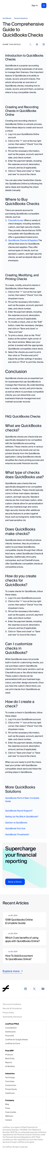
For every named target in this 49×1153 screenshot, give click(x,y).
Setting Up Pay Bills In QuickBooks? (21, 816)
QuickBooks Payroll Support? (18, 810)
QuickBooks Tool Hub (15, 828)
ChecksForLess (15, 220)
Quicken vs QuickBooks (16, 822)
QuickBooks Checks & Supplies (23, 240)
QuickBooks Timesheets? (17, 834)
